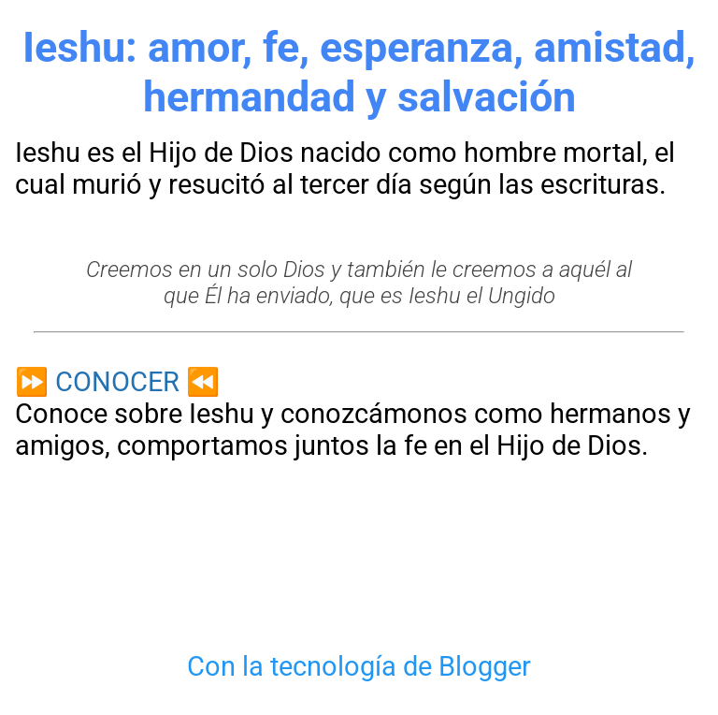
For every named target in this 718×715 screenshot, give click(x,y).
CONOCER (117, 382)
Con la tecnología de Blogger (359, 666)
